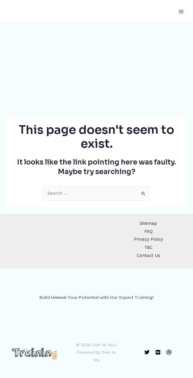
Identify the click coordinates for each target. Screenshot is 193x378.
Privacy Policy (148, 239)
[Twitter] (147, 352)
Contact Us (148, 255)
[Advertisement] (96, 66)
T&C (148, 247)
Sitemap (148, 223)
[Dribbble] (169, 352)
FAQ (148, 231)
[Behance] (158, 352)
